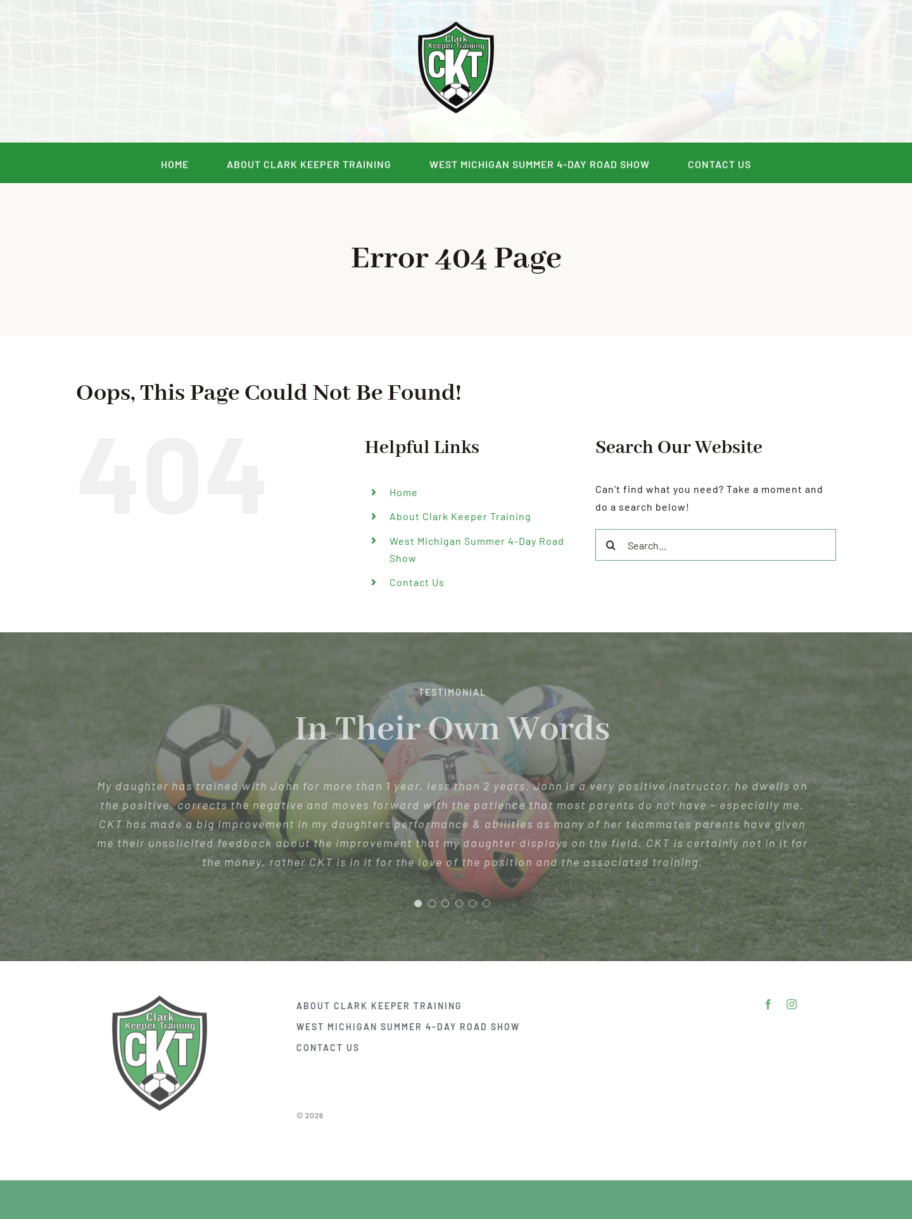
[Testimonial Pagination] (413, 903)
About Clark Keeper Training (460, 516)
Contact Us (417, 582)
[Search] (611, 545)
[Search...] (715, 545)
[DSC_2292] (456, 24)
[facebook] (159, 72)
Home (404, 492)
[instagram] (182, 72)
